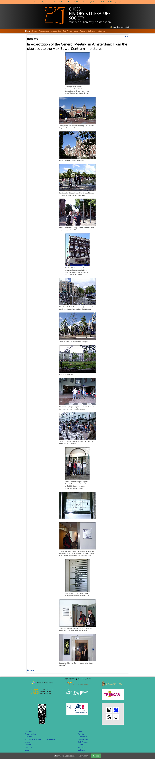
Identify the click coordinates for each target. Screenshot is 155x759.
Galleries (91, 31)
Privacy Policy (90, 2)
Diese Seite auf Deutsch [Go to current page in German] (121, 27)
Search (102, 31)
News (27, 31)
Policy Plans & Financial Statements (71, 2)
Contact (106, 2)
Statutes (55, 2)
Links (76, 31)
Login (119, 2)
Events (34, 31)
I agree (96, 756)
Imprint (99, 2)
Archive (83, 31)
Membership (56, 31)
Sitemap (113, 2)
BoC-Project (67, 31)
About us (37, 2)
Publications (44, 31)
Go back (30, 670)
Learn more (84, 756)
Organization (46, 2)
